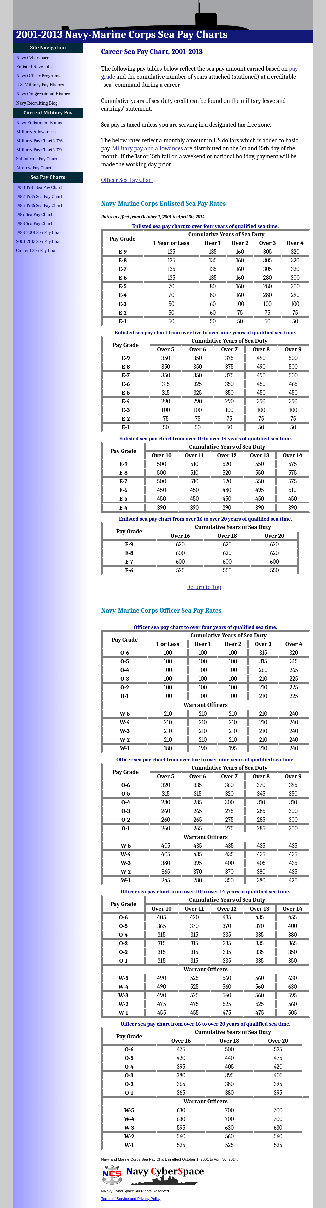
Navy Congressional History (43, 94)
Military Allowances (36, 132)
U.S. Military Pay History (40, 85)
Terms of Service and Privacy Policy (131, 1199)
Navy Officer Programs (38, 76)
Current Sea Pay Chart (37, 250)
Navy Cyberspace (32, 58)
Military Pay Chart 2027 (39, 150)
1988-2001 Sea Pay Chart (39, 232)
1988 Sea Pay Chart (34, 223)
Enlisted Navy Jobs (34, 67)
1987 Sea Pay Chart (34, 214)
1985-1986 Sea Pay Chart (39, 205)
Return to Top (204, 587)
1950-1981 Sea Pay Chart (39, 187)
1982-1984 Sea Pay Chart (39, 196)
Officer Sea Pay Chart (127, 180)
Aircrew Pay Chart (34, 168)
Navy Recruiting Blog (37, 103)
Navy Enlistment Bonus (39, 123)
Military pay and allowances (147, 148)
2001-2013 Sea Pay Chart (39, 241)
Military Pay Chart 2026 (39, 141)
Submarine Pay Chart (37, 159)
